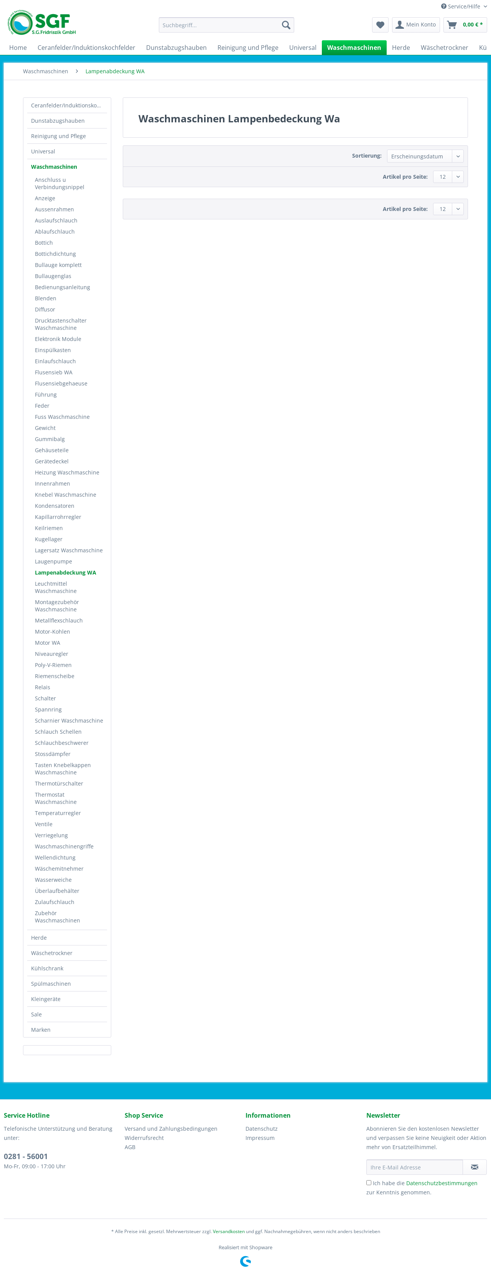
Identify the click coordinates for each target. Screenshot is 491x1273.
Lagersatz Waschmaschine (69, 550)
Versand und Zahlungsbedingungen (171, 1128)
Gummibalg (50, 439)
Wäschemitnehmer (59, 868)
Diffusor (45, 309)
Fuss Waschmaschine (62, 416)
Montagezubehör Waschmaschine (57, 605)
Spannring (48, 709)
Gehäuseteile (52, 450)
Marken (41, 1029)
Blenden (45, 298)
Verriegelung (51, 835)
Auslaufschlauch (56, 220)
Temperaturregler (58, 813)
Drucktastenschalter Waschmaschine (61, 324)
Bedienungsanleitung (62, 287)
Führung (46, 394)
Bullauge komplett (58, 264)
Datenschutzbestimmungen (442, 1183)
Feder (42, 405)
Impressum (260, 1137)
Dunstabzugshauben (58, 120)
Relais (42, 687)
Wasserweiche (53, 879)
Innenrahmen (52, 483)
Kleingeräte (46, 999)
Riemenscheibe (54, 676)
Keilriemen (49, 528)
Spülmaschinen (51, 983)
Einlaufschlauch (55, 361)
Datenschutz (262, 1128)
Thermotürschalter (59, 783)
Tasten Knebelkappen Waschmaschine (63, 768)
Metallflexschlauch (59, 620)
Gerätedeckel (52, 461)
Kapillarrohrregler (58, 516)
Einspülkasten (53, 350)
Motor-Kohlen (52, 631)
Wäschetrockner (51, 953)
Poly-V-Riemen (53, 665)
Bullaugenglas (53, 276)
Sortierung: (367, 155)
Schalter (45, 698)
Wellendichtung (55, 857)
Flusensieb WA (53, 372)
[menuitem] (226, 28)
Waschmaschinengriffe (64, 846)
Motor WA (47, 642)
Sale (36, 1014)
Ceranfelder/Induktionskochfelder (69, 105)
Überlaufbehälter (57, 890)
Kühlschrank (47, 968)
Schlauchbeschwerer (62, 742)
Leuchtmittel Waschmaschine (56, 587)
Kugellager (49, 539)
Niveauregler (51, 653)
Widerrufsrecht (144, 1137)
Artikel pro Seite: (405, 176)
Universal (43, 151)
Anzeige (45, 198)
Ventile (44, 824)
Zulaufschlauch (54, 902)
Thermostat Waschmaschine (56, 798)
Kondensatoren (54, 505)
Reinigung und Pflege (58, 136)
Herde (39, 937)
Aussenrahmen (54, 209)
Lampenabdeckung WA (65, 572)
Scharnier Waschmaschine (69, 720)
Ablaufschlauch (55, 231)
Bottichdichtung (55, 253)
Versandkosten (229, 1231)
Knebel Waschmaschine (65, 494)
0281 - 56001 (26, 1156)
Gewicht (45, 427)
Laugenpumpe (53, 561)
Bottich (44, 242)
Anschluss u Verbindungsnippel (59, 183)
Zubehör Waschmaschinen (57, 916)
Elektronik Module (58, 339)
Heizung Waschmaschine (67, 472)
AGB (130, 1147)
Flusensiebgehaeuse (61, 383)
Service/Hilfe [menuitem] (461, 6)
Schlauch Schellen (58, 731)
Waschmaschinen (54, 166)
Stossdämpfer (53, 754)
